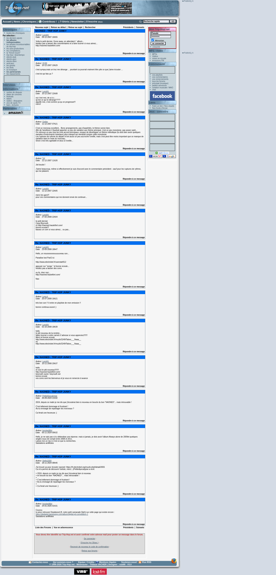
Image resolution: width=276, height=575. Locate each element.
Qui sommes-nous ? (63, 562)
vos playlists (157, 75)
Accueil (7, 21)
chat (154, 90)
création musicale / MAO (162, 88)
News (17, 21)
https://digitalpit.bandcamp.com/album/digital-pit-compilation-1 (62, 514)
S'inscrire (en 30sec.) (89, 543)
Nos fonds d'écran (160, 108)
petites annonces (159, 85)
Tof (43, 158)
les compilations (13, 51)
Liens (152, 102)
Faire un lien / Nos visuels (163, 106)
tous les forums (158, 81)
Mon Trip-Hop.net (159, 29)
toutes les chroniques (16, 33)
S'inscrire (91, 21)
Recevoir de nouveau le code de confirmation (89, 547)
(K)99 (44, 63)
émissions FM (158, 60)
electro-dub (11, 57)
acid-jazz (10, 63)
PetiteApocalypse (49, 396)
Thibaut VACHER (98, 564)
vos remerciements (160, 79)
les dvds (10, 68)
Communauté (157, 64)
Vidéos (155, 56)
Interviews (9, 84)
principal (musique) (160, 83)
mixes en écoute (159, 58)
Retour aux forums (89, 551)
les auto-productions (15, 49)
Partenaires (10, 108)
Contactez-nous (40, 562)
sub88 (122, 564)
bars (8, 105)
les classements (13, 74)
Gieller (45, 122)
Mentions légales (107, 562)
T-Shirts (64, 21)
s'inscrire (156, 47)
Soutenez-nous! (129, 562)
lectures (15, 105)
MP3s (154, 54)
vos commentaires (160, 77)
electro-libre (11, 61)
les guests (11, 65)
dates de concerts (14, 94)
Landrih (45, 35)
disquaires (17, 101)
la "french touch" (14, 53)
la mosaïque (12, 70)
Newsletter (77, 21)
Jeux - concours (158, 111)
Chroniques (29, 21)
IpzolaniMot (47, 430)
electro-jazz (11, 59)
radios (9, 101)
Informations (10, 88)
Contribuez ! (49, 21)
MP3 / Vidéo (156, 50)
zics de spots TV (14, 103)
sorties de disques (14, 92)
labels (9, 99)
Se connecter (89, 539)
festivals (10, 97)
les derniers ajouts (14, 38)
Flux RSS (146, 562)
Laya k (45, 296)
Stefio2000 (47, 461)
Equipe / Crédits (86, 562)
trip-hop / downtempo (16, 55)
